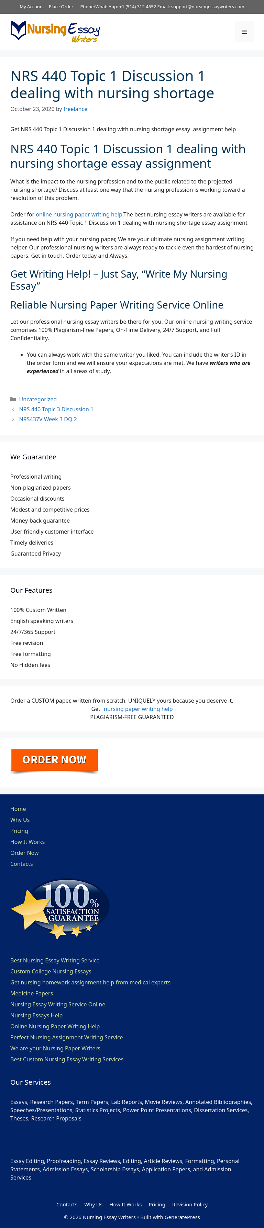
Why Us (20, 820)
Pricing (19, 831)
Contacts (21, 864)
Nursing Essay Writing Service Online (57, 1004)
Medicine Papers (31, 993)
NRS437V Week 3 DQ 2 (48, 419)
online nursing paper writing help (79, 214)
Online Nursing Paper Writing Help (55, 1026)
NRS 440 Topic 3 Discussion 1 (56, 409)
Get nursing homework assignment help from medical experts (90, 982)
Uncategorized (38, 399)
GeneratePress (182, 1217)
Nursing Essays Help (36, 1015)
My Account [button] (32, 6)
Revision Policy (190, 1204)
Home (18, 809)
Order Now (24, 853)
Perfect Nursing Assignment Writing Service (66, 1037)
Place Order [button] (61, 6)
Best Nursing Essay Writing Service (55, 960)
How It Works (27, 842)
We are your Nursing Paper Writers (55, 1048)
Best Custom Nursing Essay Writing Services (66, 1059)
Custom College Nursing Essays (50, 971)
